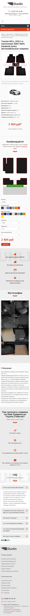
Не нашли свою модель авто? (8, 558)
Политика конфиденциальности (8, 587)
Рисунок (3, 199)
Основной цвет (5, 205)
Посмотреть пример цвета (15, 185)
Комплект (3, 220)
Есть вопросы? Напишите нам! (8, 561)
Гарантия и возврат (5, 585)
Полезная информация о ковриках (9, 571)
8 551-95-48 (15, 11)
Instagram (9, 612)
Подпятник (4, 226)
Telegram (18, 611)
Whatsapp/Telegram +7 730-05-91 (16, 13)
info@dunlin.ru (16, 609)
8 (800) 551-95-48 (9, 598)
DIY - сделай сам (5, 592)
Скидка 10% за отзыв (6, 580)
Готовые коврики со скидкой (8, 563)
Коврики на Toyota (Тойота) (21, 34)
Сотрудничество (5, 590)
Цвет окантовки (5, 211)
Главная (3, 34)
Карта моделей (9, 34)
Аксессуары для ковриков (7, 566)
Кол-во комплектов (6, 232)
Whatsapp (12, 611)
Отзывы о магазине (6, 568)
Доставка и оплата (5, 583)
